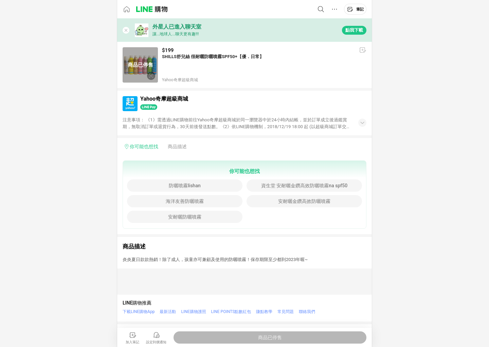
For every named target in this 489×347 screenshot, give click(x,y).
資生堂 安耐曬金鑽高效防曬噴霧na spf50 (304, 185)
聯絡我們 (307, 311)
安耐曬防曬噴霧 (184, 217)
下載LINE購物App (139, 311)
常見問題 (285, 311)
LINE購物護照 (193, 311)
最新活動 (168, 311)
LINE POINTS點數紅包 (231, 311)
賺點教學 (264, 311)
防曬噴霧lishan (184, 185)
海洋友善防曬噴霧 (185, 201)
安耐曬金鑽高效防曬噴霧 (304, 201)
